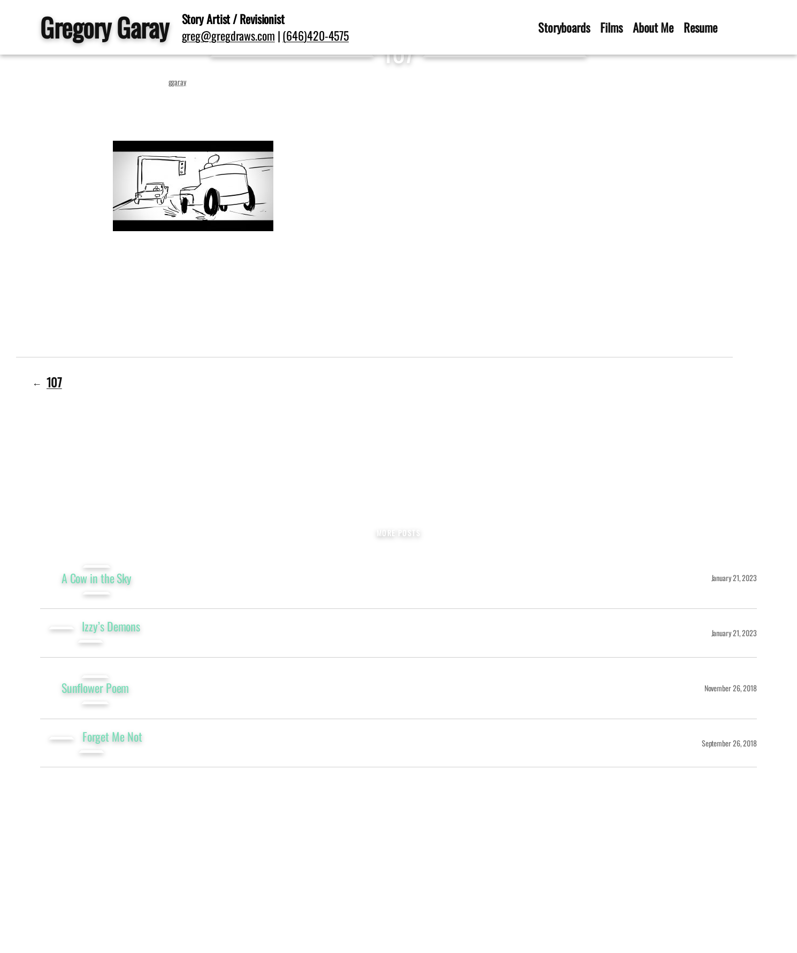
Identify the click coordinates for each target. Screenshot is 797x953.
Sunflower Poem (95, 688)
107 (54, 382)
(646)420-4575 (315, 35)
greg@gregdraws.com (228, 35)
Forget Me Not (112, 736)
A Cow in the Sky (97, 578)
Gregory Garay (104, 27)
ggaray (177, 81)
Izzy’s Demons (111, 626)
